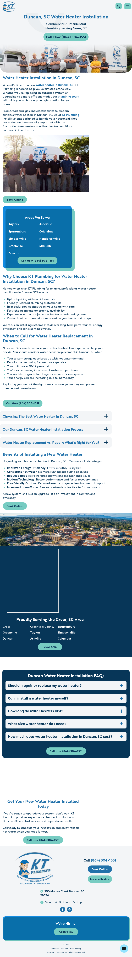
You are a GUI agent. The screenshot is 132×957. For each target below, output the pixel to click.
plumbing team (68, 96)
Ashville (35, 638)
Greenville (16, 246)
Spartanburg (17, 231)
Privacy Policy (75, 948)
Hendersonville (49, 239)
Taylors (14, 224)
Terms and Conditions (59, 948)
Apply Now (66, 932)
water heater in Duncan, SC (54, 85)
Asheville (45, 224)
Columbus (46, 231)
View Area (50, 647)
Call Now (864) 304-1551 (66, 36)
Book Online (15, 200)
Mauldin (45, 246)
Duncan (14, 253)
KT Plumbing (70, 115)
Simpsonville (17, 239)
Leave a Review (100, 879)
